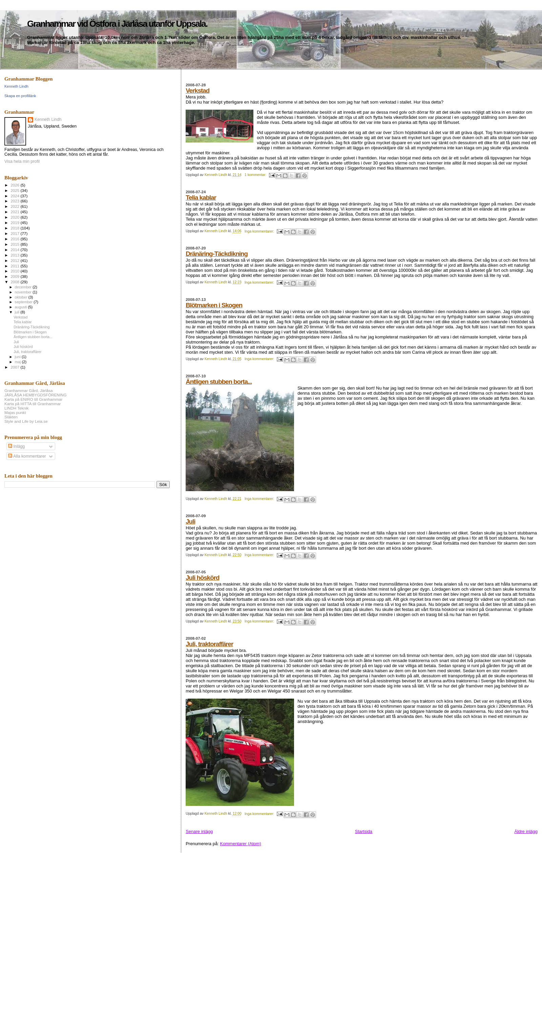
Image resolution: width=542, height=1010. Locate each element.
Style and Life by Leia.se (26, 421)
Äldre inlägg (526, 831)
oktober (21, 297)
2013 (15, 255)
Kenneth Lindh (16, 86)
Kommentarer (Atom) (240, 843)
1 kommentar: (256, 175)
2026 (15, 185)
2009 (15, 276)
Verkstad (197, 90)
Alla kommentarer (27, 456)
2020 (15, 217)
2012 (15, 260)
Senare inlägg (199, 831)
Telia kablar (201, 197)
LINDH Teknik (16, 408)
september (24, 302)
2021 (15, 212)
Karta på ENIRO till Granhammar (33, 399)
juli (18, 312)
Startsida (363, 831)
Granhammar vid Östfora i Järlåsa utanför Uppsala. (117, 24)
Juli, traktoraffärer (209, 643)
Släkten (11, 417)
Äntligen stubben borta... (219, 381)
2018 (15, 228)
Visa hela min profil (22, 161)
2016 (15, 239)
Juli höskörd (202, 577)
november (24, 292)
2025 (15, 190)
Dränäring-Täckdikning (217, 253)
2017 (15, 233)
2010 (15, 271)
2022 (15, 206)
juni (18, 357)
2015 (15, 244)
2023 (15, 201)
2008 (15, 282)
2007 (15, 367)
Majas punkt (15, 412)
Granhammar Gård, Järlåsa (28, 390)
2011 (15, 266)
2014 (15, 249)
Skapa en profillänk (20, 96)
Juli (190, 521)
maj (18, 362)
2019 (15, 222)
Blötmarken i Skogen (214, 305)
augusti (21, 307)
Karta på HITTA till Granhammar (32, 403)
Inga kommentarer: (260, 231)
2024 (15, 196)
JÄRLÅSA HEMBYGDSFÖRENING (35, 395)
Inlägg (16, 446)
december (24, 287)
